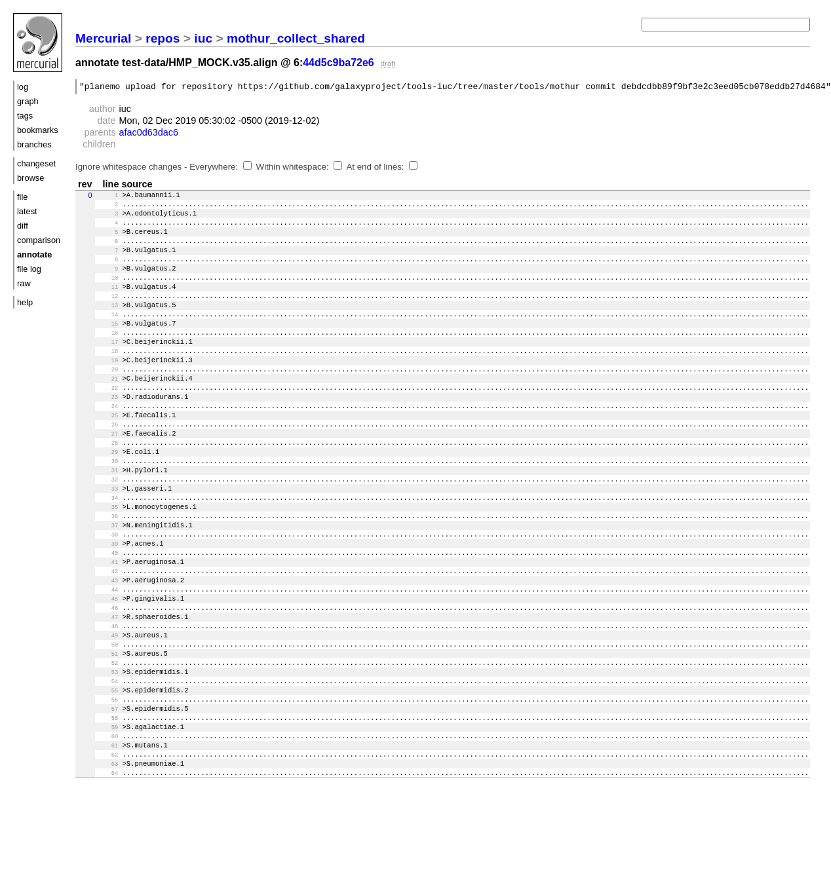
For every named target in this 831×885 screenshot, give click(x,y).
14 (108, 335)
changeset (36, 163)
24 (108, 439)
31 (108, 513)
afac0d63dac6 (148, 134)
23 (108, 429)
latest (27, 211)
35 (108, 555)
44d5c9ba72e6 (338, 62)
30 (108, 502)
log (22, 87)
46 (108, 670)
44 (108, 649)
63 (108, 848)
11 (108, 303)
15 (108, 345)
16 (108, 356)
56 (108, 775)
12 (108, 314)
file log (29, 269)
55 (108, 764)
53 (108, 743)
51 (108, 722)
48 (108, 691)
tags (25, 116)
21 (108, 408)
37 (108, 576)
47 (108, 681)
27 (108, 471)
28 (108, 481)
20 (108, 398)
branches (34, 144)
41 (108, 618)
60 (108, 817)
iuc (203, 38)
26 (108, 460)
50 (108, 712)
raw (24, 283)
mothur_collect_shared (296, 38)
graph (28, 101)
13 (108, 324)
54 (108, 754)
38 (108, 586)
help (25, 302)
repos (162, 38)
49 (108, 702)
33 (108, 534)
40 (108, 607)
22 (108, 419)
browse (30, 178)
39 (108, 597)
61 (108, 827)
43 (108, 639)
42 (108, 628)
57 (108, 785)
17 (108, 366)
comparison (38, 240)
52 (108, 733)
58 (108, 796)
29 (108, 492)
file (22, 197)
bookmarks (37, 130)
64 (108, 859)
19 (108, 387)
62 (108, 838)
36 (108, 565)
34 (108, 544)
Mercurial (103, 38)
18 (108, 377)
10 (108, 293)
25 (108, 450)
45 (108, 660)
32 (108, 523)
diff (22, 226)
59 (108, 806)
